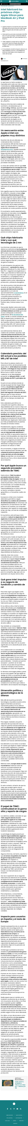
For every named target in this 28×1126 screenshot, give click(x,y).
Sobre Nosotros (9, 1115)
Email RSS (17, 1109)
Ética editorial (10, 1118)
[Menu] (1, 1)
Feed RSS (21, 1109)
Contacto (15, 1123)
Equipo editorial (19, 1115)
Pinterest (14, 1109)
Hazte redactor (19, 1118)
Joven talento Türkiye (15, 4)
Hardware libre (4, 6)
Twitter (11, 1109)
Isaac (4, 58)
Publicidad (21, 1120)
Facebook (7, 1109)
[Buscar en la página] (26, 2)
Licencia (14, 1120)
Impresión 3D (11, 6)
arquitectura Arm (7, 149)
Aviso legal (7, 1120)
